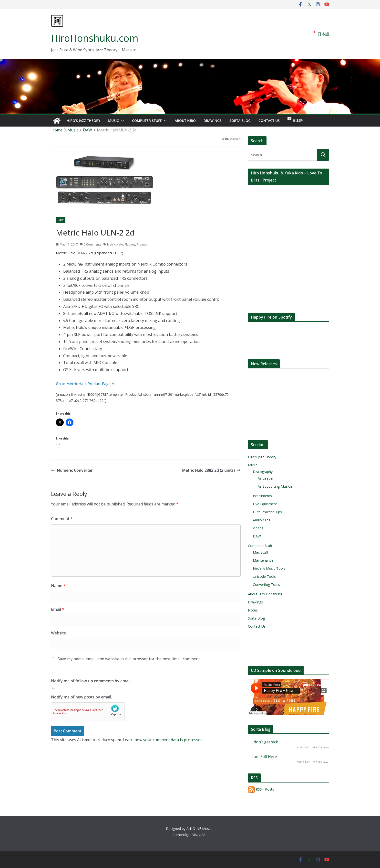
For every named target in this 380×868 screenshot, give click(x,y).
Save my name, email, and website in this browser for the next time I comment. (129, 659)
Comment (61, 518)
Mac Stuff (260, 552)
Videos (258, 528)
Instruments (262, 495)
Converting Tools (266, 584)
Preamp (142, 244)
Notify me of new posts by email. (81, 697)
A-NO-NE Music (198, 828)
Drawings (213, 120)
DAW (60, 220)
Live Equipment (265, 504)
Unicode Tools (264, 576)
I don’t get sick (265, 742)
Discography (263, 471)
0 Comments (90, 244)
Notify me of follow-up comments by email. (91, 681)
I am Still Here (264, 756)
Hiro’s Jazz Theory (83, 120)
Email (57, 609)
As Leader (266, 478)
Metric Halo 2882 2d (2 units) (211, 470)
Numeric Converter (72, 470)
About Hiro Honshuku (265, 594)
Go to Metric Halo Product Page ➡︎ (85, 383)
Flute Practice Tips (267, 512)
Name (58, 585)
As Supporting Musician (276, 486)
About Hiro (185, 120)
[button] (121, 120)
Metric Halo (115, 244)
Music (113, 120)
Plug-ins (129, 244)
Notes (253, 610)
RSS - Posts (261, 789)
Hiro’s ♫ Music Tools (269, 568)
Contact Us (269, 120)
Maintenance (263, 560)
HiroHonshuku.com (94, 38)
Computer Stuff (147, 120)
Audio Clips (261, 520)
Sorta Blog (240, 120)
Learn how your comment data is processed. (163, 739)
